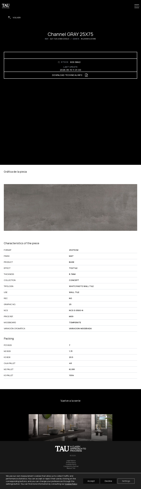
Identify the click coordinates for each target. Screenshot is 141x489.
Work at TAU (71, 468)
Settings (126, 481)
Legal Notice (71, 461)
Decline (108, 481)
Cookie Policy (71, 484)
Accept (91, 481)
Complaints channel (70, 466)
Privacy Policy (71, 463)
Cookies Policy (71, 464)
